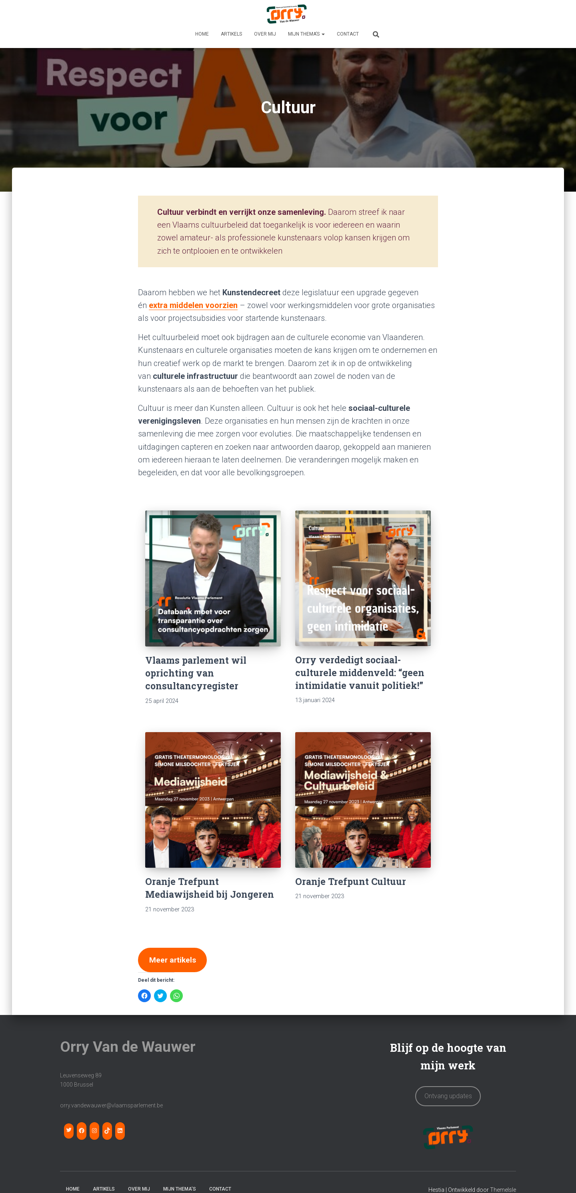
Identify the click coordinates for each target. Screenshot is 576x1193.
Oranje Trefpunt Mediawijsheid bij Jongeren (209, 887)
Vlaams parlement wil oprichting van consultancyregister (195, 673)
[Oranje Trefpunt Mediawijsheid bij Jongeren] (213, 800)
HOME (202, 34)
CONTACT (348, 34)
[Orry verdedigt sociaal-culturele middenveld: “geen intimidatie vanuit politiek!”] (363, 578)
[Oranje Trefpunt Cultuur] (363, 800)
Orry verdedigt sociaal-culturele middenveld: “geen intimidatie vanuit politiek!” (359, 672)
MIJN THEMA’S (306, 34)
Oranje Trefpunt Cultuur (350, 881)
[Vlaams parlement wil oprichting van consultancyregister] (213, 578)
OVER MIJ (265, 34)
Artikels (231, 34)
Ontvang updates (448, 1097)
